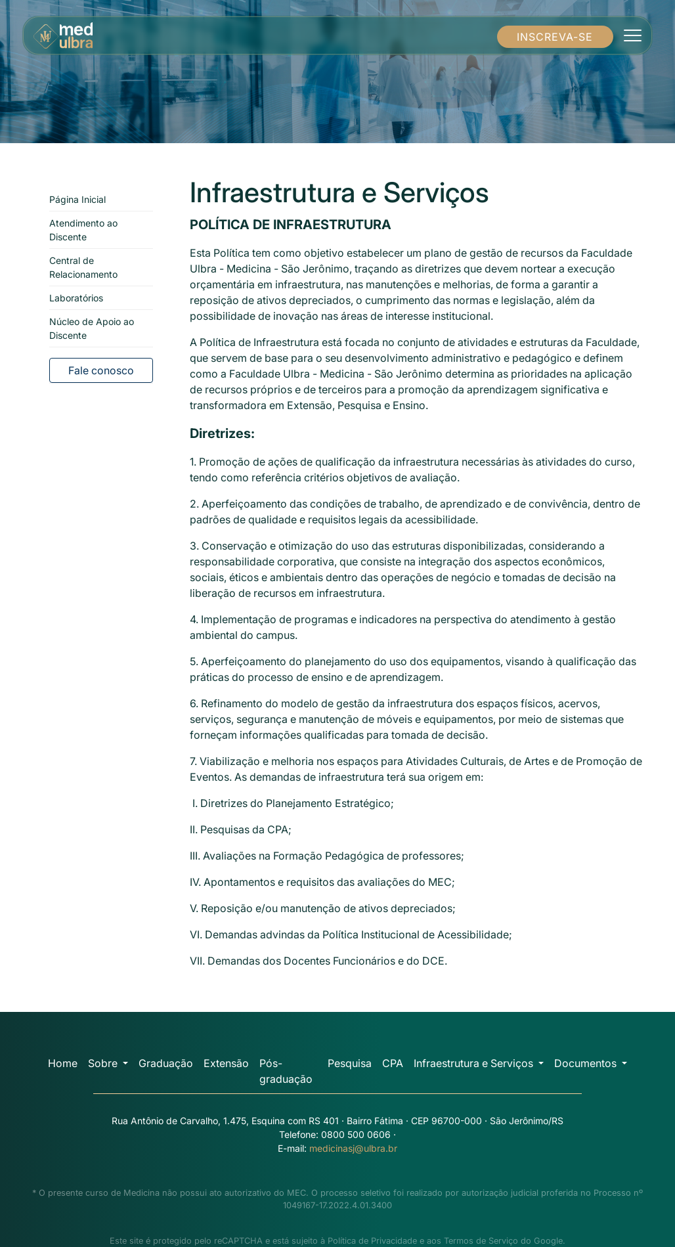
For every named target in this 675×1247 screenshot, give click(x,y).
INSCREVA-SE (555, 36)
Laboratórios (76, 297)
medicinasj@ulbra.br (353, 1148)
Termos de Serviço (481, 1241)
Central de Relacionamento (83, 267)
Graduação (166, 1063)
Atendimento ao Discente (83, 229)
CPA (392, 1063)
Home (62, 1063)
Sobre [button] (104, 1063)
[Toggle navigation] (633, 35)
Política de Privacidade (372, 1241)
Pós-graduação (286, 1071)
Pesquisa (350, 1063)
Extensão (226, 1063)
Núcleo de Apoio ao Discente (91, 328)
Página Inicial (77, 199)
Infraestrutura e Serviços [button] (475, 1063)
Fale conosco (101, 370)
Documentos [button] (586, 1063)
